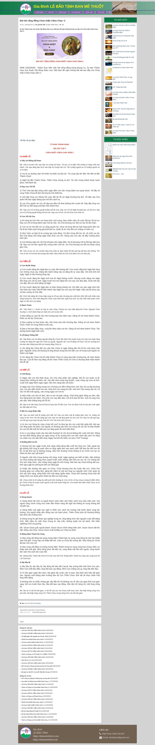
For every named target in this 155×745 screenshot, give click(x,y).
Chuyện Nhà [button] (75, 12)
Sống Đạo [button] (62, 12)
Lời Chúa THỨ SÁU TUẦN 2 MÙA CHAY (33, 630)
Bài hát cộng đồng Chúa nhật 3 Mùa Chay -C (35, 714)
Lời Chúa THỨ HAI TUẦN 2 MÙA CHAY (33, 699)
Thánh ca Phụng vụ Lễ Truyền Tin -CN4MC (34, 654)
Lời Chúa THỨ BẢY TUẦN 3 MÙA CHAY (33, 669)
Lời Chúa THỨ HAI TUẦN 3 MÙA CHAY (33, 645)
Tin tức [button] (51, 12)
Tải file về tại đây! (27, 140)
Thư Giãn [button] (101, 12)
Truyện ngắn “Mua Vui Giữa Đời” (123, 82)
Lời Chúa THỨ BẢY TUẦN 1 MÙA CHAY (33, 708)
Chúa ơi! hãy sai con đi (120, 41)
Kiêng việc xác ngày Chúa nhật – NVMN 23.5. (123, 157)
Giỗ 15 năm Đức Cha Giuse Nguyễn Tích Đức (124, 52)
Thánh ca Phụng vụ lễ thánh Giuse (32, 696)
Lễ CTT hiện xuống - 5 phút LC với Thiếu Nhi (123, 126)
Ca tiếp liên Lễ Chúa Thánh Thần (123, 67)
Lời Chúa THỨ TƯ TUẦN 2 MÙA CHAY (32, 690)
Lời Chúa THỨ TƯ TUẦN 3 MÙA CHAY (32, 651)
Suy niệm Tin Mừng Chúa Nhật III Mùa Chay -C (35, 681)
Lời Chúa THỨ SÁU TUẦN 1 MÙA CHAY (33, 717)
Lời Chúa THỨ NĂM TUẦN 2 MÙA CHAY (33, 684)
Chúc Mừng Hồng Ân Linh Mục (122, 163)
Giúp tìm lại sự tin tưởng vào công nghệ (123, 37)
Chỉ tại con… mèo (118, 174)
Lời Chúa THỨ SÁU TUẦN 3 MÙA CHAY (33, 663)
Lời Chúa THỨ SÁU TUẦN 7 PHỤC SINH (123, 132)
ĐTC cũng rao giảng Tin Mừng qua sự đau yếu (35, 678)
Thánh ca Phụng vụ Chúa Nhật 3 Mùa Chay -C (35, 687)
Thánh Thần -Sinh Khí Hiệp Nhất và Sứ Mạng (124, 110)
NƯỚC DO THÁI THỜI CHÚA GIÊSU (124, 145)
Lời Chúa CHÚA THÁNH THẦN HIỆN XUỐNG (124, 93)
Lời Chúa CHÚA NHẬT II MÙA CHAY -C (33, 705)
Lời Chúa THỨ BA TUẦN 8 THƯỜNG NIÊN (124, 26)
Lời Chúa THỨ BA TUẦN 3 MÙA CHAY (32, 648)
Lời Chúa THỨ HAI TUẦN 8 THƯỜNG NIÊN (121, 31)
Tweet (21, 622)
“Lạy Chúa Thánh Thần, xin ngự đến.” (122, 78)
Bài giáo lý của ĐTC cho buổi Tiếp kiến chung (35, 672)
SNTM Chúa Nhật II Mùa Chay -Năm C (32, 702)
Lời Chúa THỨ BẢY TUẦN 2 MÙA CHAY (33, 633)
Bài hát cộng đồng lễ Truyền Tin (31, 711)
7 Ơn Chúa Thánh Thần (120, 103)
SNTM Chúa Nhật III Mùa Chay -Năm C (33, 639)
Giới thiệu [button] (39, 12)
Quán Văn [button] (89, 12)
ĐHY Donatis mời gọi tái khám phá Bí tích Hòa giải (36, 666)
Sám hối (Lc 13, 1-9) (27, 660)
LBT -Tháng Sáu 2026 (119, 87)
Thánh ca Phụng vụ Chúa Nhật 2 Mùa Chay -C (35, 720)
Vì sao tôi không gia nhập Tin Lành (123, 57)
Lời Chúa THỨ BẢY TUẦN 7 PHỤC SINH (123, 98)
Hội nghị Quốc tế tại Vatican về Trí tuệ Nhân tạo (123, 63)
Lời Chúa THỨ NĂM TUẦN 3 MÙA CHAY (33, 657)
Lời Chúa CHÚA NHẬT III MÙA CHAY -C (33, 642)
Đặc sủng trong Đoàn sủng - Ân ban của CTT (124, 47)
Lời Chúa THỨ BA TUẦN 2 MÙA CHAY (32, 693)
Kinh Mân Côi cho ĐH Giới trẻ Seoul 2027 (124, 115)
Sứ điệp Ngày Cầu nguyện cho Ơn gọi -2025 (34, 636)
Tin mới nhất (120, 20)
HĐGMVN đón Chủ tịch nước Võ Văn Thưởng (124, 170)
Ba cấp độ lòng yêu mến (120, 119)
